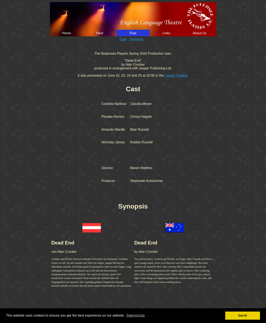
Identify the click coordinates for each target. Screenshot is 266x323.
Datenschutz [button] (135, 315)
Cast (123, 39)
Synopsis (136, 39)
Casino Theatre (176, 75)
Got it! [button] (242, 315)
